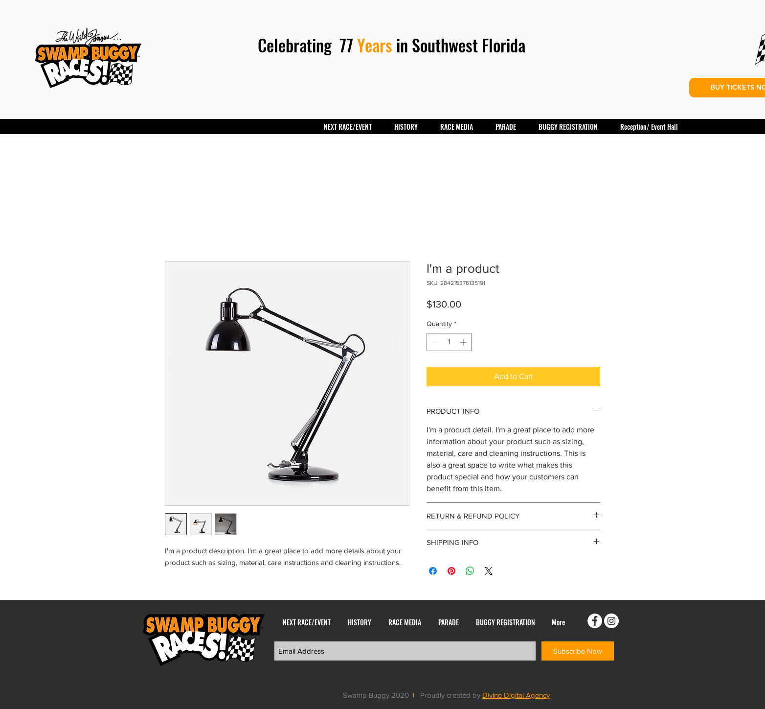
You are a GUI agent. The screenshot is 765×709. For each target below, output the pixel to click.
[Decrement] (434, 342)
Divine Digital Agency (516, 695)
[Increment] (464, 342)
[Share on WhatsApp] (470, 571)
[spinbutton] (449, 342)
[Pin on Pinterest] (451, 571)
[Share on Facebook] (433, 571)
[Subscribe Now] (577, 651)
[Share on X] (489, 571)
